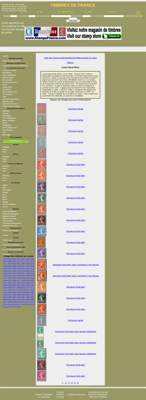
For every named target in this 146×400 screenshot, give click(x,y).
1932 (14, 275)
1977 (27, 290)
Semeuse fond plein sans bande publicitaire (75, 354)
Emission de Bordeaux (11, 99)
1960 (14, 285)
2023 (14, 306)
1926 (18, 273)
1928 (27, 273)
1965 (5, 287)
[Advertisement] (119, 94)
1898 (14, 266)
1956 (27, 283)
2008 (9, 302)
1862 (32, 259)
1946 (14, 280)
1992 (32, 294)
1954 (18, 283)
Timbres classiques (44, 394)
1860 (27, 259)
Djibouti (5, 192)
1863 (5, 261)
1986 (5, 294)
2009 (14, 302)
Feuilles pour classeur (10, 230)
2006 (32, 299)
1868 (9, 261)
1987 (9, 294)
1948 (23, 280)
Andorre (60, 394)
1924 (9, 273)
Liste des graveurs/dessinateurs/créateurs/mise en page (70, 58)
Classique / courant (9, 70)
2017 (18, 304)
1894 (9, 266)
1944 (5, 280)
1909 (18, 268)
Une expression (43, 16)
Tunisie (5, 206)
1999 (32, 297)
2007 (5, 302)
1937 (5, 278)
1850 (9, 259)
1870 (18, 261)
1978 (32, 290)
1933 (18, 275)
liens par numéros (98, 397)
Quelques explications (10, 214)
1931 (9, 275)
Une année (77, 16)
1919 (18, 271)
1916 (5, 271)
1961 (18, 285)
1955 (23, 283)
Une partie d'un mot (133, 16)
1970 (27, 287)
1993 (5, 297)
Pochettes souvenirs (10, 82)
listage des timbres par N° (12, 61)
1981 (14, 292)
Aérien (5, 84)
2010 (18, 302)
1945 (9, 280)
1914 (27, 268)
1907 (9, 268)
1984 (27, 292)
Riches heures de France (11, 106)
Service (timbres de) (10, 92)
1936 (32, 275)
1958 (5, 285)
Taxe (4, 152)
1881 (18, 263)
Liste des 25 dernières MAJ (12, 249)
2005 (27, 299)
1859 (23, 259)
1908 (14, 268)
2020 (32, 304)
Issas (4, 194)
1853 (18, 259)
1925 (14, 273)
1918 (14, 271)
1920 (23, 271)
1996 (18, 297)
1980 (9, 292)
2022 (9, 306)
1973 (9, 290)
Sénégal (5, 202)
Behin (5, 187)
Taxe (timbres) (8, 94)
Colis (4, 96)
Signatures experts (9, 216)
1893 (5, 266)
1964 (32, 285)
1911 (23, 268)
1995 (14, 297)
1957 (32, 283)
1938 (9, 278)
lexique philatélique (9, 211)
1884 (23, 263)
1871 (23, 261)
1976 (23, 290)
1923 (5, 273)
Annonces (6, 254)
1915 (32, 268)
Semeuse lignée (75, 109)
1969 (23, 287)
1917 (9, 271)
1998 (27, 297)
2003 (18, 299)
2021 (5, 306)
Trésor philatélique (9, 75)
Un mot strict (97, 16)
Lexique (60, 397)
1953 (14, 283)
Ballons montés (8, 77)
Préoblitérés (7, 89)
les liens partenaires (98, 394)
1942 (27, 278)
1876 (32, 261)
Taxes (5, 161)
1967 (14, 287)
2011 (23, 302)
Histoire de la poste (9, 218)
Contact (5, 235)
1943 (32, 278)
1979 (5, 292)
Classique (6, 111)
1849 (5, 259)
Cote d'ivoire (7, 190)
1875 (27, 261)
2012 (27, 302)
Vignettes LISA (8, 101)
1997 (23, 297)
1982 (18, 292)
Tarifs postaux (8, 221)
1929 (32, 273)
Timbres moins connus (16, 140)
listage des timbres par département (15, 65)
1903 (32, 266)
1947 (18, 280)
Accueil (5, 56)
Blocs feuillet (7, 80)
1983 (23, 292)
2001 (9, 299)
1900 (18, 266)
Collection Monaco (76, 394)
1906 (5, 268)
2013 (32, 302)
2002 (14, 299)
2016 (14, 304)
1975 (18, 290)
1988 (14, 294)
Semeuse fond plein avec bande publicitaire (75, 331)
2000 (5, 299)
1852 (14, 259)
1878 (9, 263)
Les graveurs (44, 397)
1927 (23, 273)
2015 (9, 304)
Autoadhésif (7, 73)
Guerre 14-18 (7, 87)
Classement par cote (10, 226)
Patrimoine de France (10, 104)
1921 (27, 271)
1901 (23, 266)
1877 (5, 263)
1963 (27, 285)
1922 (32, 271)
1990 (23, 294)
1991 (27, 294)
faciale (6, 16)
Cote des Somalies (9, 204)
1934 (23, 275)
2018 (23, 304)
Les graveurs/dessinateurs (12, 223)
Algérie (5, 185)
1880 (14, 263)
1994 (9, 297)
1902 (27, 266)
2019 (27, 304)
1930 (5, 275)
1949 (27, 280)
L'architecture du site (98, 392)
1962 (23, 285)
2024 (18, 306)
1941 (23, 278)
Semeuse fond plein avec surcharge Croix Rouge (76, 265)
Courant (5, 113)
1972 (5, 290)
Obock (5, 199)
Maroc (5, 197)
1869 (14, 261)
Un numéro (23, 16)
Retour (70, 62)
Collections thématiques (11, 245)
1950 (32, 280)
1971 (32, 287)
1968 (18, 287)
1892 (32, 263)
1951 (5, 283)
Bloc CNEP (6, 135)
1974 (14, 290)
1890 (27, 263)
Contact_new (7, 240)
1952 (9, 283)
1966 (9, 287)
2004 (23, 299)
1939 (14, 278)
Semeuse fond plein (75, 164)
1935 (27, 275)
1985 (32, 292)
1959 (9, 285)
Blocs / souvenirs (9, 120)
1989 (18, 294)
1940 (18, 278)
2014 (5, 304)
